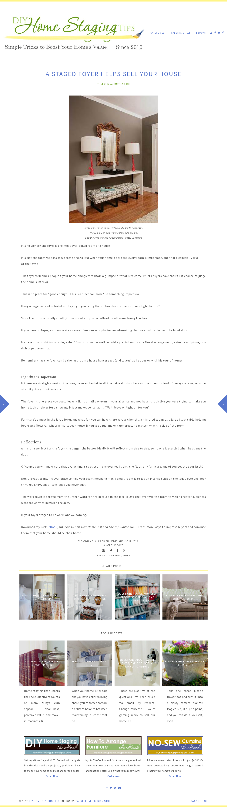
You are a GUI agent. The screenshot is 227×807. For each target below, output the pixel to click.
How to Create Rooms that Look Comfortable (185, 597)
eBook (52, 527)
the (60, 503)
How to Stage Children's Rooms (89, 663)
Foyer (126, 555)
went (24, 503)
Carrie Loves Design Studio (94, 801)
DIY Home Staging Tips (44, 801)
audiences (199, 497)
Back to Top (199, 801)
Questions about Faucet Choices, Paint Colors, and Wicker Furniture (137, 663)
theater (186, 497)
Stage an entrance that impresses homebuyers (89, 597)
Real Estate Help (180, 32)
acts (66, 503)
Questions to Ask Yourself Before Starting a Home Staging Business (137, 597)
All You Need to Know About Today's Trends (42, 597)
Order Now (52, 776)
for (31, 503)
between (51, 503)
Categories (157, 32)
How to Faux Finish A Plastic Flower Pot (185, 663)
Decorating (114, 555)
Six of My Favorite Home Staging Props (42, 663)
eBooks (201, 32)
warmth (39, 503)
